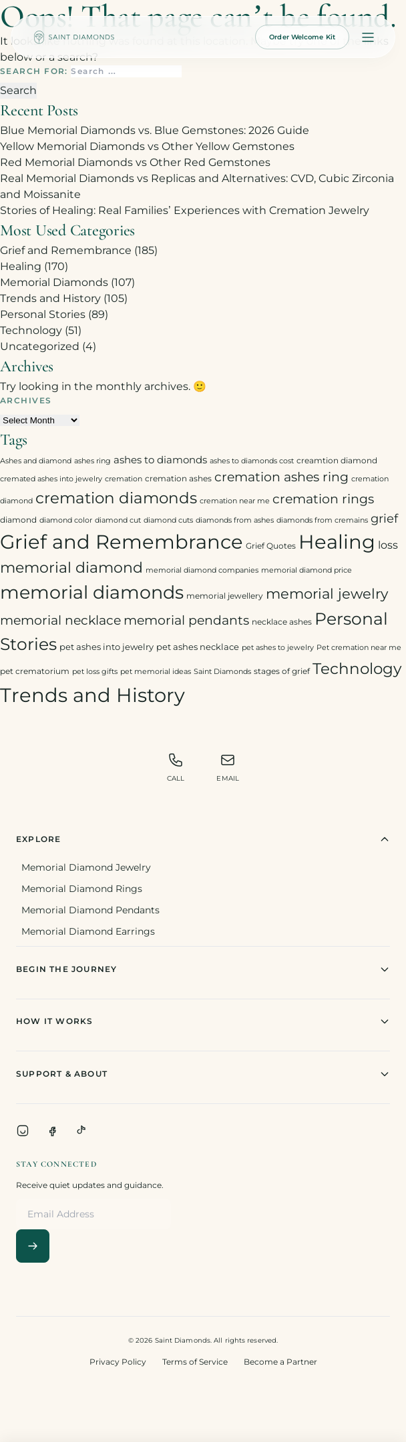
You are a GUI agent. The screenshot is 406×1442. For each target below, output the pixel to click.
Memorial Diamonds (54, 282)
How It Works (203, 1021)
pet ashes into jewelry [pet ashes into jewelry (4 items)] (106, 646)
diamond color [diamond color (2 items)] (65, 520)
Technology (31, 330)
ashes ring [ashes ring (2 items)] (92, 461)
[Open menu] (368, 37)
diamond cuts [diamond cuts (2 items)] (168, 520)
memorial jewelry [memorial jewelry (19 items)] (327, 593)
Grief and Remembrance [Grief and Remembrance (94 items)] (121, 541)
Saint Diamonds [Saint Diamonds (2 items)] (222, 671)
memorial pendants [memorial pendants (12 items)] (186, 620)
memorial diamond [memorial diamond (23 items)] (71, 567)
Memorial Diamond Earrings (88, 931)
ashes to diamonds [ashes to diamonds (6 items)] (160, 459)
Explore (203, 839)
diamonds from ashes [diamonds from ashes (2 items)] (235, 520)
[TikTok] (81, 1130)
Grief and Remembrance (66, 250)
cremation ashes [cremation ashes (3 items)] (178, 478)
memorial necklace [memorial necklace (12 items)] (60, 620)
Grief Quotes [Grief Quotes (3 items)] (271, 546)
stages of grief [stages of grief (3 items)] (282, 671)
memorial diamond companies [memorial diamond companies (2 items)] (202, 570)
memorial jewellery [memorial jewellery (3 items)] (224, 596)
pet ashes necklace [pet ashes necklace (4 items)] (197, 646)
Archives (26, 400)
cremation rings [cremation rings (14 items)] (323, 499)
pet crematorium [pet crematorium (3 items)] (34, 671)
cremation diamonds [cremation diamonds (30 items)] (116, 498)
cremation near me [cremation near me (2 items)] (235, 501)
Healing (20, 266)
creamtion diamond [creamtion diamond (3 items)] (336, 460)
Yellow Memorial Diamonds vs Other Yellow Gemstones (147, 146)
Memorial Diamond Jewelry (86, 867)
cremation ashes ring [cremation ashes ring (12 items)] (281, 477)
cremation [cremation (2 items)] (123, 479)
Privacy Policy (117, 1362)
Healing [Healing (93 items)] (336, 541)
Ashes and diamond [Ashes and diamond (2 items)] (35, 461)
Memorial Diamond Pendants (90, 910)
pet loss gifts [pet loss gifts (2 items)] (95, 671)
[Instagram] (22, 1130)
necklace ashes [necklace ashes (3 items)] (282, 622)
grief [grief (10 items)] (384, 518)
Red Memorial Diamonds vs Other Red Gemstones (135, 162)
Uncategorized (39, 346)
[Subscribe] (32, 1246)
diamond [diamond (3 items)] (18, 520)
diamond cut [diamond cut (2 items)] (118, 520)
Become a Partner (280, 1362)
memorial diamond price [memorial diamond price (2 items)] (306, 570)
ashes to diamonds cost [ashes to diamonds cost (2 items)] (252, 461)
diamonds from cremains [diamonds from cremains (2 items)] (322, 520)
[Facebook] (52, 1130)
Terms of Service (195, 1362)
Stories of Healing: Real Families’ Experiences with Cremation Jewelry (184, 210)
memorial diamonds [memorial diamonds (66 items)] (92, 592)
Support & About (203, 1074)
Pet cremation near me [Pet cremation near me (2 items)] (359, 647)
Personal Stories (42, 314)
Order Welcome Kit (302, 37)
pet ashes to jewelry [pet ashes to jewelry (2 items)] (278, 647)
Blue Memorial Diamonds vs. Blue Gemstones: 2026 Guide (154, 130)
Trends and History (50, 298)
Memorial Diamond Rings (81, 889)
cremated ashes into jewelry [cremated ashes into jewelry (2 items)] (51, 479)
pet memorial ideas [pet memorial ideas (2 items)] (155, 671)
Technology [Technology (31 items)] (357, 668)
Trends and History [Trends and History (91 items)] (92, 695)
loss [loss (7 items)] (388, 545)
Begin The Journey (203, 969)
